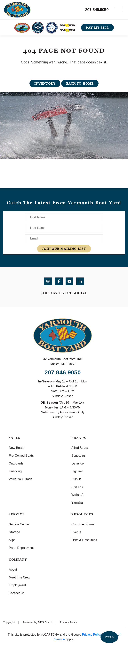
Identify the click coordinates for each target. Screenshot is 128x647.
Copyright (9, 622)
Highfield (77, 471)
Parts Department (21, 547)
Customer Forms (82, 524)
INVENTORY (44, 83)
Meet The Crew (19, 577)
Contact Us (17, 593)
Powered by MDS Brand (37, 622)
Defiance (77, 463)
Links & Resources (84, 540)
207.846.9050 (96, 9)
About (13, 569)
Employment (17, 585)
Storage (14, 532)
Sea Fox (77, 487)
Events (76, 532)
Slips (12, 540)
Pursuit (76, 479)
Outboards (16, 463)
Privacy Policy (68, 622)
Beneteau (78, 455)
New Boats (16, 447)
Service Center (19, 524)
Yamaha (77, 502)
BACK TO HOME (80, 83)
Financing (15, 471)
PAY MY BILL (97, 27)
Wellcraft (77, 494)
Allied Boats (79, 447)
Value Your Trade (20, 479)
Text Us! (109, 637)
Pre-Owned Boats (21, 455)
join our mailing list (64, 248)
